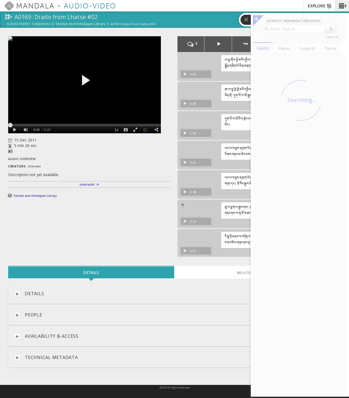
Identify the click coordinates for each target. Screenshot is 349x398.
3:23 (189, 221)
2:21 (189, 163)
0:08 (189, 104)
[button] (342, 5)
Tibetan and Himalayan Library (80, 24)
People (28, 315)
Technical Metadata (46, 357)
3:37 (189, 251)
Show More (87, 184)
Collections (41, 24)
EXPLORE (320, 6)
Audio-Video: (19, 24)
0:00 (189, 74)
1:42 (189, 133)
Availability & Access (46, 336)
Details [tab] (91, 272)
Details (29, 293)
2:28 (189, 192)
